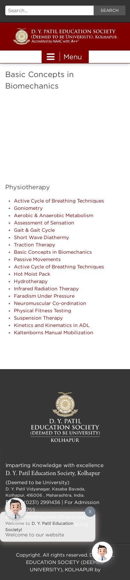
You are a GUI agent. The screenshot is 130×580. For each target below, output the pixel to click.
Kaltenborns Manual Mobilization (53, 332)
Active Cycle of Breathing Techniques (59, 200)
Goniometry (28, 208)
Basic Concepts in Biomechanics (53, 251)
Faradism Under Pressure (44, 295)
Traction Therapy (34, 244)
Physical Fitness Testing (42, 310)
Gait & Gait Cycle (34, 229)
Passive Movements (37, 259)
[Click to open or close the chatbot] (102, 552)
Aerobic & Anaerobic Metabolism (53, 215)
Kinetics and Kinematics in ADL (52, 325)
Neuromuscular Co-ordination (50, 303)
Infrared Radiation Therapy (46, 288)
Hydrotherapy (30, 281)
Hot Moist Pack (32, 273)
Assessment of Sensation (44, 222)
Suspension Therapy (38, 317)
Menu (64, 56)
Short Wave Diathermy (41, 237)
